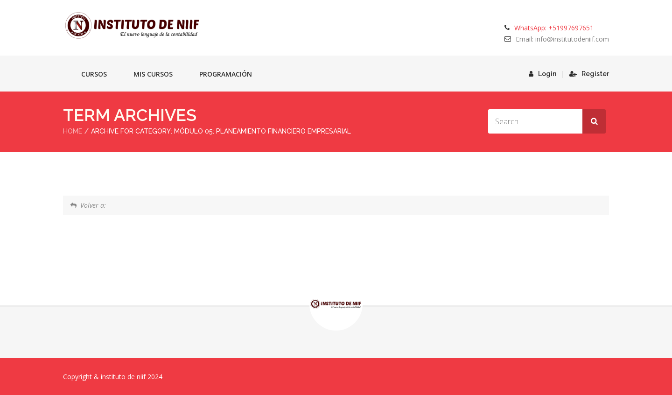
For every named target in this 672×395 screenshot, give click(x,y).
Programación (225, 74)
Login (542, 74)
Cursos (94, 74)
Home (72, 131)
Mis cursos (153, 74)
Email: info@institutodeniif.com (562, 39)
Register (589, 74)
